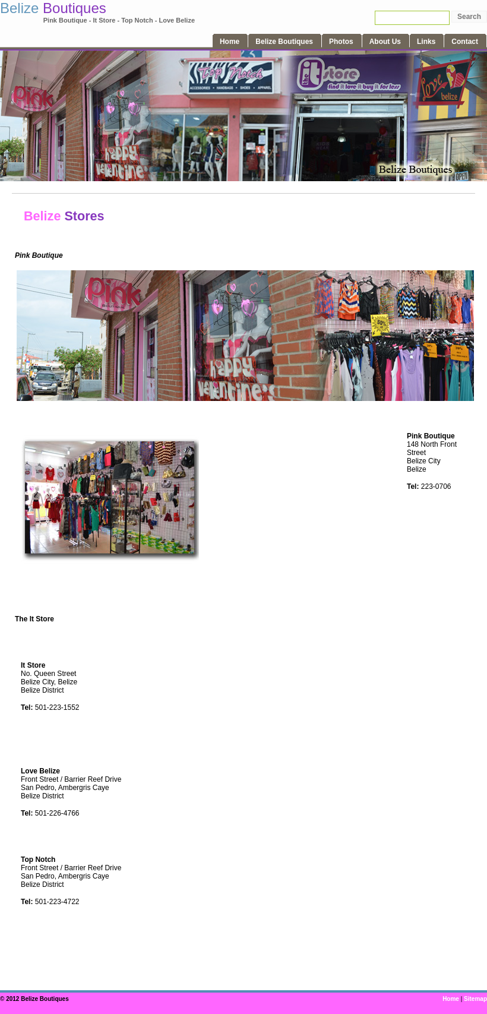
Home (450, 999)
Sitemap (475, 999)
